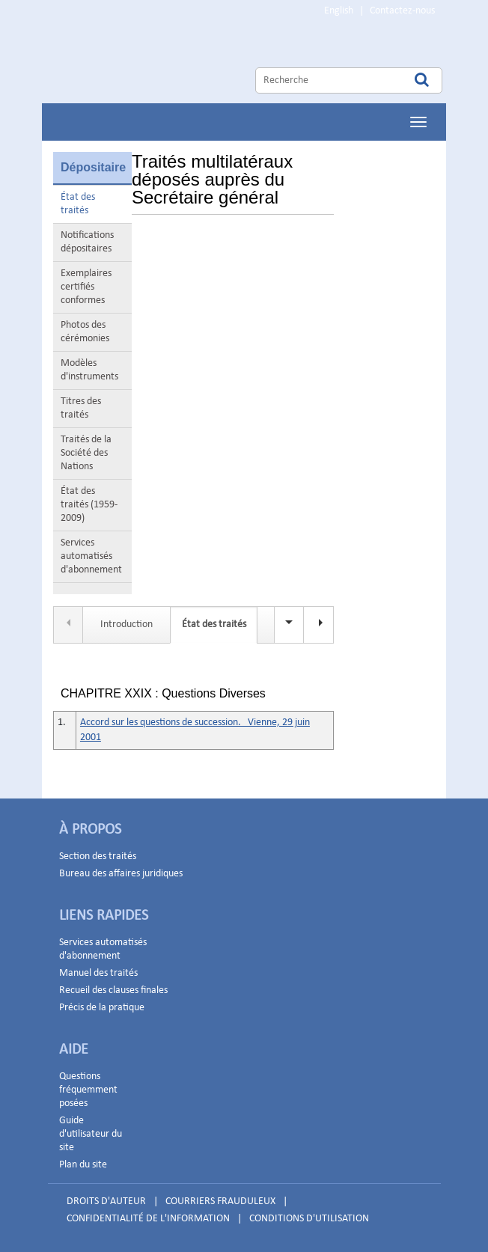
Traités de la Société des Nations (86, 453)
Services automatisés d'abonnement (91, 556)
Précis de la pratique (101, 1007)
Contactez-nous (402, 10)
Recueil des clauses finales (113, 990)
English (338, 10)
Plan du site (83, 1164)
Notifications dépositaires (87, 242)
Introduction (126, 624)
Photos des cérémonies (85, 332)
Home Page (194, 63)
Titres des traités (81, 408)
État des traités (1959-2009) (89, 505)
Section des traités (97, 856)
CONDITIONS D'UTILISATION (309, 1218)
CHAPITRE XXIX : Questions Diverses (163, 694)
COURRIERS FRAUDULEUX (220, 1201)
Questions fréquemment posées (88, 1090)
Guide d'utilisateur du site (90, 1134)
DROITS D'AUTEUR (106, 1201)
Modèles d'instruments (89, 370)
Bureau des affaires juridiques (121, 873)
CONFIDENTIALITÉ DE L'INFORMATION (148, 1218)
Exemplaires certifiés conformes (86, 287)
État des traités (78, 204)
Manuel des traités (98, 973)
